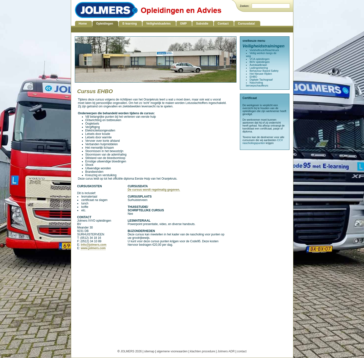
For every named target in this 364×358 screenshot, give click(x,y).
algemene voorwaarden (172, 351)
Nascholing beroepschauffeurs (257, 84)
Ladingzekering (259, 67)
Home (83, 23)
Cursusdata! (246, 23)
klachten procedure (202, 351)
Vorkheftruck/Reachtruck (264, 50)
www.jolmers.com (93, 248)
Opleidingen (104, 23)
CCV (280, 140)
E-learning (129, 23)
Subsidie (202, 23)
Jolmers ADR (226, 351)
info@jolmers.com (93, 244)
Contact (223, 23)
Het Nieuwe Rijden (261, 73)
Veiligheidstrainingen (264, 46)
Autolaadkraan (258, 64)
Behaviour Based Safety (264, 70)
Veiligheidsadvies (158, 23)
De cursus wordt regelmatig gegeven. (154, 189)
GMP (183, 23)
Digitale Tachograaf (261, 79)
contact (242, 351)
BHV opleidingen (260, 61)
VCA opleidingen (260, 58)
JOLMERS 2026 (131, 351)
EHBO (253, 76)
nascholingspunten (254, 143)
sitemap (149, 351)
